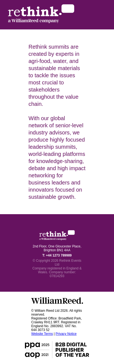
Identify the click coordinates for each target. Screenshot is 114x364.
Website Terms (42, 334)
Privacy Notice (66, 334)
